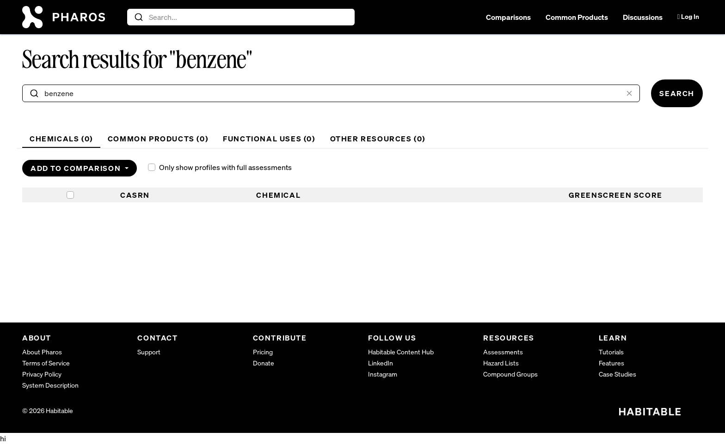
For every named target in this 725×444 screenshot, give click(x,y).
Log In (688, 16)
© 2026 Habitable (47, 410)
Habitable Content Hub (401, 351)
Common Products (577, 17)
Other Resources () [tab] (377, 139)
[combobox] (241, 17)
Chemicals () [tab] (61, 139)
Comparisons (508, 17)
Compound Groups (510, 374)
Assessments (503, 351)
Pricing (263, 351)
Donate (263, 363)
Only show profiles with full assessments (225, 167)
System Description (50, 385)
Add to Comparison (77, 168)
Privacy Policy (41, 374)
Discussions (643, 17)
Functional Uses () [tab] (269, 139)
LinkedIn (380, 363)
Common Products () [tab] (158, 139)
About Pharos (42, 351)
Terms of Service (46, 363)
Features (611, 363)
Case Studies (617, 374)
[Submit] (138, 17)
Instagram (382, 374)
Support (148, 351)
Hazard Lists (501, 363)
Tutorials (611, 351)
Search (676, 93)
